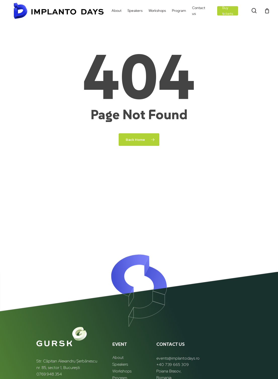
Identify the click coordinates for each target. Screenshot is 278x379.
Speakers (120, 364)
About (118, 357)
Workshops (121, 371)
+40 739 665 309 (172, 364)
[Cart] (267, 11)
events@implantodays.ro (178, 358)
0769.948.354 (49, 374)
